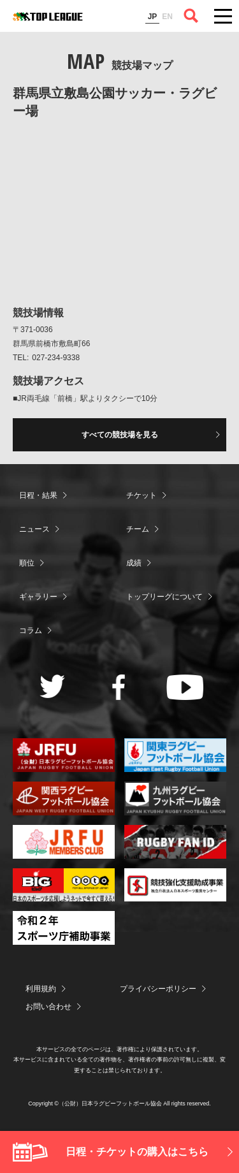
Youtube (185, 687)
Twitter (53, 686)
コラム (30, 630)
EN (167, 16)
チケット (141, 495)
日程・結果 (38, 495)
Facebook (119, 687)
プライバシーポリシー (158, 988)
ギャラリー (38, 596)
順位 (26, 562)
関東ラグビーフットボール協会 (175, 755)
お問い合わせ (48, 1006)
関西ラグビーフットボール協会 (64, 798)
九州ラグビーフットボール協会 (175, 798)
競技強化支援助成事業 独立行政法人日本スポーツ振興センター (175, 885)
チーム (137, 529)
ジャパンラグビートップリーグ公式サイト (48, 16)
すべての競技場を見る (120, 434)
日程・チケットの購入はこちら (137, 1151)
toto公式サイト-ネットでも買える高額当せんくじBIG (64, 885)
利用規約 (40, 988)
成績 (133, 562)
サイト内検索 (191, 16)
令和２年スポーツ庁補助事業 (64, 928)
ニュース (34, 529)
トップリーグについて (164, 596)
